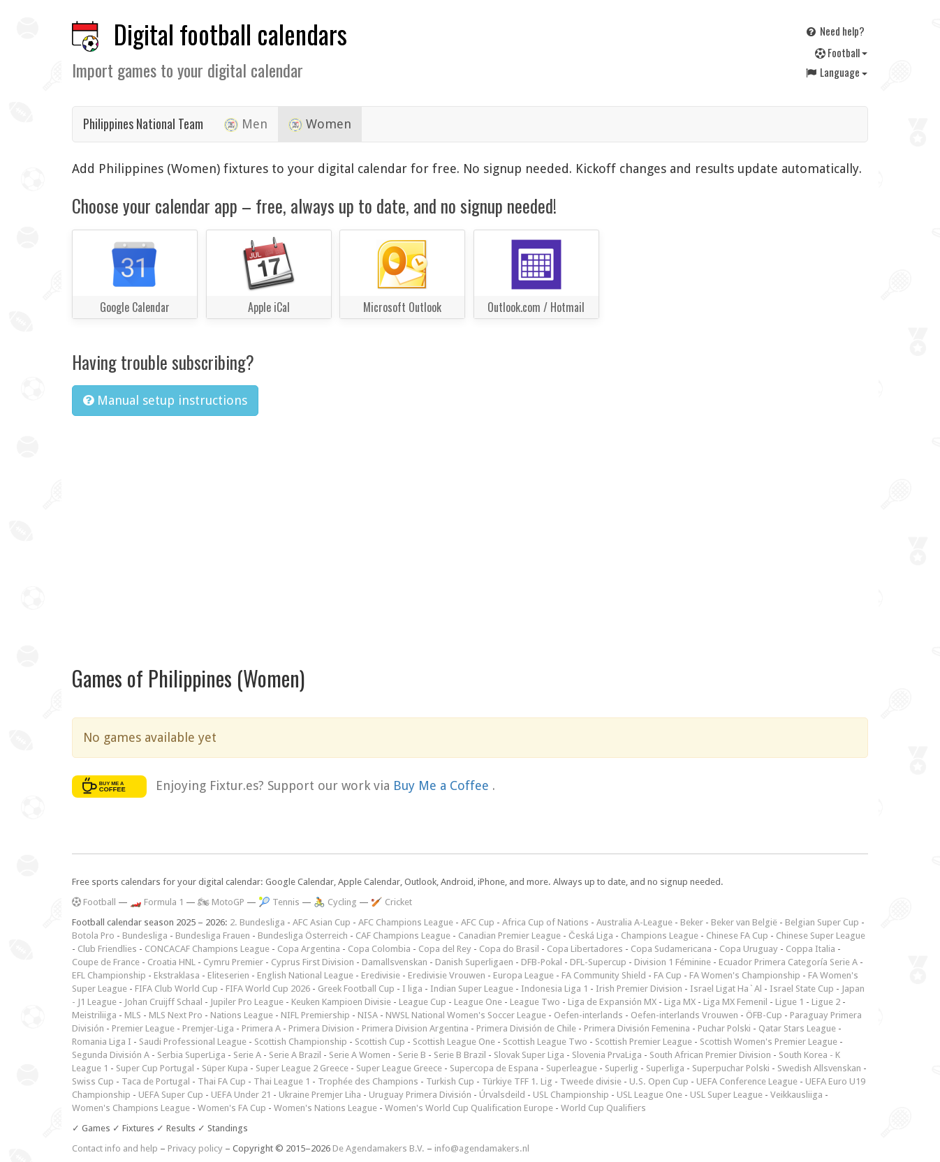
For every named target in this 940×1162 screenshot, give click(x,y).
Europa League (523, 975)
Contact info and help (115, 1148)
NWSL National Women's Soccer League (465, 1015)
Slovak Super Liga (529, 1055)
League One (478, 1002)
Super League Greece (399, 1068)
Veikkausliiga (796, 1094)
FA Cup (668, 975)
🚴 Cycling (335, 902)
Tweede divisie (591, 1081)
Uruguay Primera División (420, 1094)
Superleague (571, 1068)
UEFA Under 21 (241, 1094)
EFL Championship (109, 975)
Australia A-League (634, 922)
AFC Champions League (405, 922)
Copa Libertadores (585, 949)
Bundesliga (145, 935)
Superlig (621, 1068)
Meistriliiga (94, 1015)
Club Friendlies (107, 949)
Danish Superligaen (474, 962)
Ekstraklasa (177, 975)
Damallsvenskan (394, 962)
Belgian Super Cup (822, 922)
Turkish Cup (450, 1081)
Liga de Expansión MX (612, 1002)
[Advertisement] (470, 532)
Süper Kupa (225, 1068)
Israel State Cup (802, 988)
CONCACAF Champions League (207, 949)
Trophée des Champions (368, 1081)
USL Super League (726, 1094)
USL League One (649, 1094)
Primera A (261, 1028)
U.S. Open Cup (659, 1081)
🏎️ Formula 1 (157, 902)
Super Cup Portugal (155, 1068)
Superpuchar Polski (731, 1068)
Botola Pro (93, 935)
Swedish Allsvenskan (819, 1068)
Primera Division (321, 1028)
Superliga (665, 1068)
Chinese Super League (820, 935)
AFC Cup (477, 922)
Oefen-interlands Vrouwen (684, 1015)
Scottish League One (454, 1041)
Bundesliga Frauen (212, 935)
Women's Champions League (131, 1108)
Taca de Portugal (156, 1081)
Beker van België (744, 922)
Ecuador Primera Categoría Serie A (788, 962)
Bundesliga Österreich (303, 935)
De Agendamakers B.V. (378, 1148)
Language (836, 72)
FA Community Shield (603, 975)
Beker (691, 922)
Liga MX (680, 1002)
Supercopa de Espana (494, 1068)
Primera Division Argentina (415, 1028)
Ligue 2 (826, 1002)
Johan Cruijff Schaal (163, 1002)
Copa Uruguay (748, 949)
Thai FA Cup (222, 1081)
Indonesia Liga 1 (554, 988)
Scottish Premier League (643, 1041)
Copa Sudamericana (671, 949)
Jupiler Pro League (247, 1002)
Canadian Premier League (509, 935)
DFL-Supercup (598, 962)
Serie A (247, 1055)
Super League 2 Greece (302, 1068)
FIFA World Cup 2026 (268, 988)
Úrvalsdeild (502, 1094)
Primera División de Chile (526, 1028)
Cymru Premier (233, 962)
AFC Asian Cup (322, 922)
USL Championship (571, 1094)
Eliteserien (228, 975)
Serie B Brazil (460, 1055)
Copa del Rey (444, 949)
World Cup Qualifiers (603, 1108)
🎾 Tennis (279, 902)
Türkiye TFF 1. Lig (517, 1081)
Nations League (241, 1015)
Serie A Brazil (295, 1055)
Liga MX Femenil (735, 1002)
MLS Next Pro (176, 1015)
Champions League (659, 935)
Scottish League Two (545, 1041)
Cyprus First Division (312, 962)
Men (245, 124)
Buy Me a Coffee (442, 784)
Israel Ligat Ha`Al (726, 988)
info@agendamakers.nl (481, 1148)
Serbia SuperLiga (191, 1055)
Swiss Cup (93, 1081)
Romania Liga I (101, 1041)
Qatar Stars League (797, 1028)
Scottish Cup (380, 1041)
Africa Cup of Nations (545, 922)
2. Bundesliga (257, 922)
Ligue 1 (789, 1002)
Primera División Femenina (637, 1028)
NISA (368, 1015)
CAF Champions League (402, 935)
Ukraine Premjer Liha (320, 1094)
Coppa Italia (810, 949)
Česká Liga (590, 935)
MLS (132, 1015)
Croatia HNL (171, 962)
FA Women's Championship (744, 975)
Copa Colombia (379, 949)
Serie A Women (359, 1055)
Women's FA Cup (232, 1108)
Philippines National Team (143, 123)
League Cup (422, 1002)
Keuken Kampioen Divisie (341, 1002)
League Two (535, 1002)
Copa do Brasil (509, 949)
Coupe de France (106, 962)
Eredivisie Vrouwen (446, 975)
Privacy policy (195, 1148)
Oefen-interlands (588, 1015)
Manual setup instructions (165, 400)
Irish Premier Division (639, 988)
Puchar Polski (724, 1028)
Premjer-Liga (208, 1028)
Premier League (143, 1028)
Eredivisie (380, 975)
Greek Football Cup (356, 988)
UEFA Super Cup (170, 1094)
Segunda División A (110, 1055)
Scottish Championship (300, 1041)
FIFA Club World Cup (176, 988)
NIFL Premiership (315, 1015)
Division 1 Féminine (672, 962)
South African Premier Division (710, 1055)
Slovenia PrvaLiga (607, 1055)
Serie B (412, 1055)
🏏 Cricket (391, 902)
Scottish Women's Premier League (768, 1041)
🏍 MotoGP (221, 902)
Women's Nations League (325, 1108)
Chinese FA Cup (737, 935)
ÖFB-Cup (764, 1015)
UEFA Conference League (747, 1081)
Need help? (835, 30)
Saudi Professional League (193, 1041)
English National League (305, 975)
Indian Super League (471, 988)
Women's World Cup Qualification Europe (469, 1108)
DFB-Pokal (541, 962)
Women (319, 124)
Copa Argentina (308, 949)
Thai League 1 (282, 1081)
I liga (412, 988)
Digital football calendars (230, 34)
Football (841, 52)
